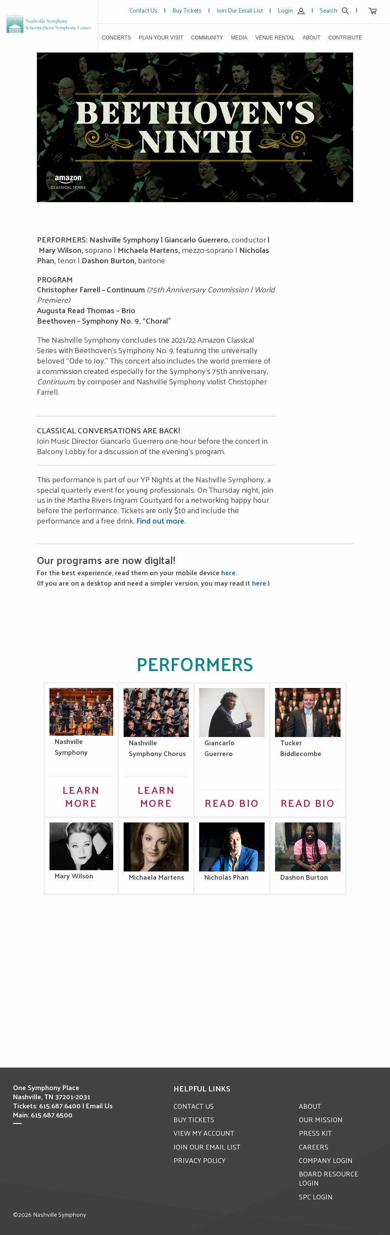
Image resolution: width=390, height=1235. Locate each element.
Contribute (345, 38)
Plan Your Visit (161, 38)
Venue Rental (275, 38)
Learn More (81, 796)
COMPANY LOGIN (326, 1159)
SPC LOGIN (316, 1196)
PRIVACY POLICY (200, 1159)
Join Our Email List (239, 10)
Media (239, 38)
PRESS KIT (315, 1133)
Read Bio (232, 802)
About (312, 38)
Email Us (99, 1105)
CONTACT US (194, 1105)
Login (291, 10)
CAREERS (313, 1146)
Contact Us (143, 10)
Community (207, 38)
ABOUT (310, 1105)
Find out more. (161, 520)
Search (334, 10)
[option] (195, 127)
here (228, 572)
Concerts (116, 38)
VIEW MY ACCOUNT (204, 1133)
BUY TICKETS (194, 1119)
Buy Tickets (187, 10)
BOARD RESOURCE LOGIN (329, 1178)
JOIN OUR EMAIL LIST (207, 1146)
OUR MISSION (321, 1119)
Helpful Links (202, 1088)
